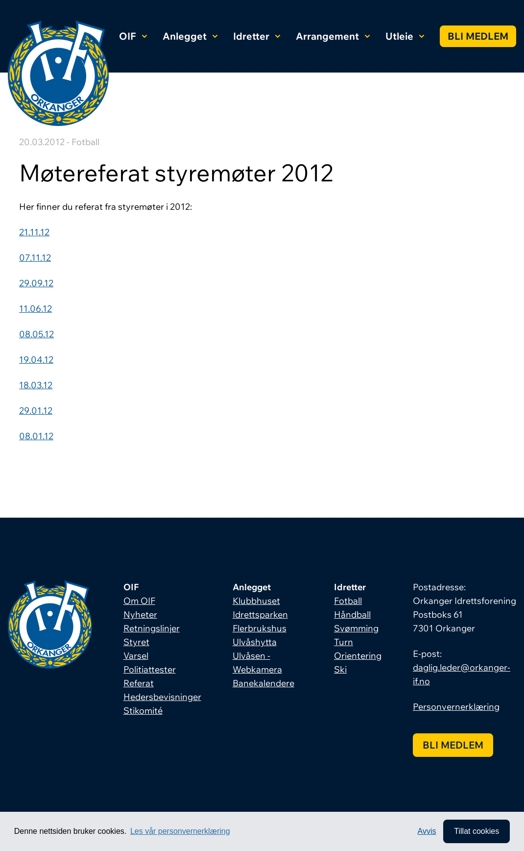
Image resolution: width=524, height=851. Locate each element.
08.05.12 (36, 334)
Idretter (256, 36)
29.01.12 (35, 410)
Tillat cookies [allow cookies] (476, 831)
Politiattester (149, 669)
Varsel (135, 655)
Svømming (356, 628)
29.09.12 (36, 283)
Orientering (357, 655)
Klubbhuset (256, 600)
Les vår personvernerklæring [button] (180, 831)
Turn (343, 642)
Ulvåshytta (255, 642)
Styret (136, 642)
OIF (133, 36)
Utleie (404, 36)
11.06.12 (35, 308)
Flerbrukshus (259, 628)
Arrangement (333, 36)
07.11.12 (35, 257)
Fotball (348, 600)
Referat (138, 683)
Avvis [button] (427, 831)
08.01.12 (36, 436)
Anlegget (190, 36)
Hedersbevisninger (162, 696)
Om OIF (139, 600)
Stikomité (143, 710)
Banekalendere (263, 683)
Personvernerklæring (456, 706)
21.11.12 (34, 232)
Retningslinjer (151, 628)
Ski (340, 669)
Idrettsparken (260, 614)
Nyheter (140, 614)
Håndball (352, 614)
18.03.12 (35, 385)
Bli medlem (478, 36)
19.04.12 (36, 359)
